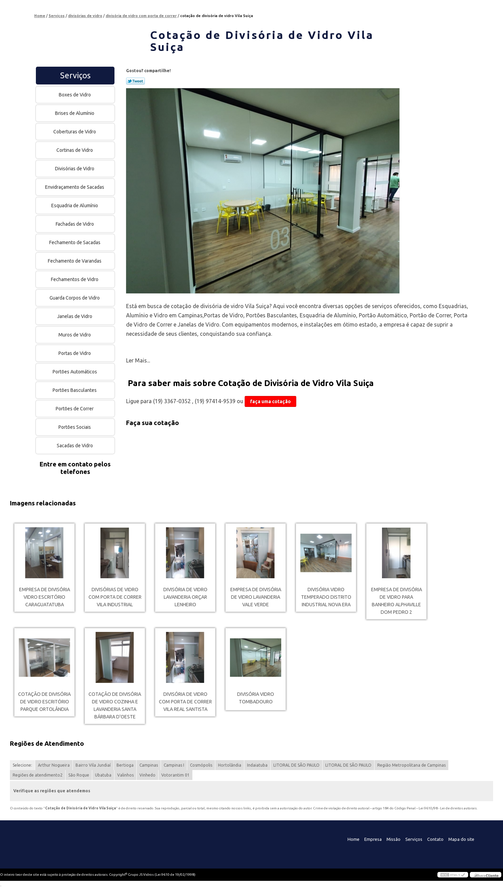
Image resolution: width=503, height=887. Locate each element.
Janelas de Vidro (75, 316)
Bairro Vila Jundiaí (93, 765)
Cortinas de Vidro (75, 150)
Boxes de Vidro (75, 94)
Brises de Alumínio (75, 113)
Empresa (373, 839)
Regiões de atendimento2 (38, 775)
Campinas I (174, 765)
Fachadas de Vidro (75, 224)
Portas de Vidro (75, 353)
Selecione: (22, 765)
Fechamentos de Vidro (75, 279)
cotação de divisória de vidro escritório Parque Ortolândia (44, 701)
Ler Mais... (138, 360)
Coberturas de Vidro (75, 131)
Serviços (75, 75)
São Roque (78, 775)
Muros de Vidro (75, 334)
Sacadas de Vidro (75, 445)
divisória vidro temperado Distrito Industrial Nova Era (326, 597)
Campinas (148, 765)
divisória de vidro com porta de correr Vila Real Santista (185, 701)
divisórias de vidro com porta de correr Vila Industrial (115, 597)
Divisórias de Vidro (75, 168)
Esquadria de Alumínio (75, 205)
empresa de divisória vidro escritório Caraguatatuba (44, 597)
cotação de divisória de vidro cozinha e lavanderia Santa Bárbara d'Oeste (115, 705)
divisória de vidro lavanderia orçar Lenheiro (185, 597)
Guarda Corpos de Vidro (75, 298)
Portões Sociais (75, 427)
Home (353, 839)
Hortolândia (229, 765)
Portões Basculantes (75, 390)
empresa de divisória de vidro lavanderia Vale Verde (255, 597)
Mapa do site (461, 839)
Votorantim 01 (175, 775)
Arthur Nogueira (54, 765)
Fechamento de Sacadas (75, 242)
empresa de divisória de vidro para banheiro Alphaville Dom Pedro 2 (396, 601)
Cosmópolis (201, 765)
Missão (393, 839)
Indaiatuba (257, 765)
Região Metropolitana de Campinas (411, 765)
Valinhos (125, 775)
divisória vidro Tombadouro (255, 697)
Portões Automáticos (75, 371)
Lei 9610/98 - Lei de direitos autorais (448, 808)
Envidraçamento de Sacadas (75, 187)
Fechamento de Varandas (75, 261)
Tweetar (135, 81)
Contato (435, 839)
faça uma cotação (270, 401)
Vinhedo (147, 775)
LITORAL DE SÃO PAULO (296, 765)
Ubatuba (103, 775)
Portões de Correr (75, 408)
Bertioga (125, 765)
